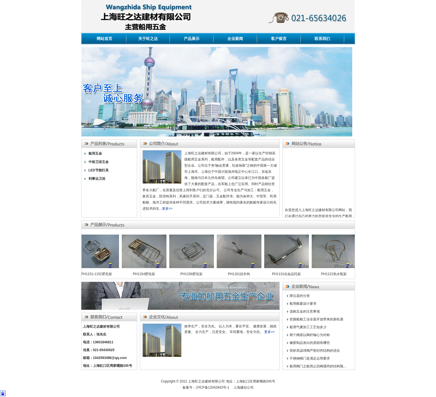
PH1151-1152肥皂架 (97, 274)
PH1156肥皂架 (193, 274)
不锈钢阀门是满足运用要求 (310, 358)
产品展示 (191, 38)
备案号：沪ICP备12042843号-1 (207, 387)
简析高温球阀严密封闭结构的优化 (315, 351)
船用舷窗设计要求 (303, 304)
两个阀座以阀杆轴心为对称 (310, 335)
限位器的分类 (300, 296)
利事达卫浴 (97, 179)
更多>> (167, 209)
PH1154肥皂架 (145, 274)
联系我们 (322, 38)
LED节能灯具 (99, 170)
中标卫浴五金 (99, 162)
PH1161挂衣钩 (240, 274)
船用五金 (95, 153)
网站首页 (104, 38)
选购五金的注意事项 (305, 311)
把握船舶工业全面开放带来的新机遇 (316, 319)
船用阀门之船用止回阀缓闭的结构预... (318, 366)
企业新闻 (235, 38)
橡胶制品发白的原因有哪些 (310, 343)
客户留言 (279, 38)
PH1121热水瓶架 (335, 274)
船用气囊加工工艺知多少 (308, 327)
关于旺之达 (148, 38)
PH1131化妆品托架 (287, 274)
